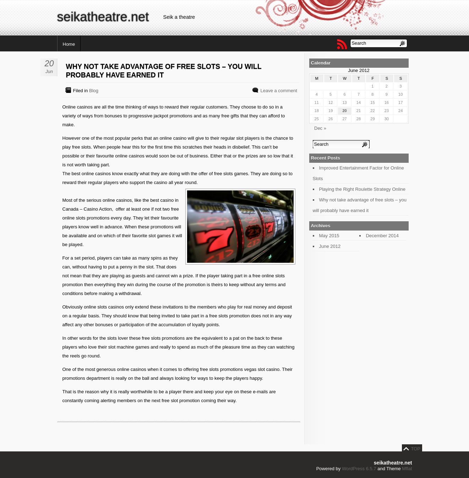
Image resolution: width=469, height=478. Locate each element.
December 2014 (382, 235)
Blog (93, 90)
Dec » (320, 128)
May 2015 (329, 235)
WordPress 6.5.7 (359, 468)
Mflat (407, 468)
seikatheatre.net (103, 17)
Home (69, 44)
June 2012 (330, 246)
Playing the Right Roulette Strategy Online (362, 189)
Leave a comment (278, 90)
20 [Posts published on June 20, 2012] (344, 111)
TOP (415, 448)
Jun (49, 71)
